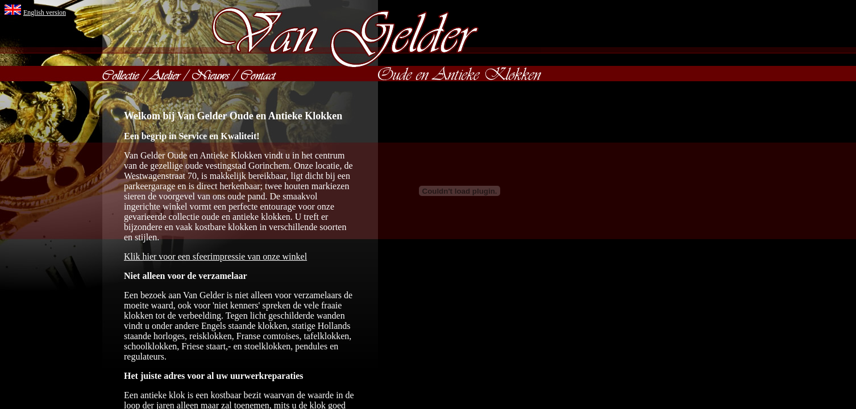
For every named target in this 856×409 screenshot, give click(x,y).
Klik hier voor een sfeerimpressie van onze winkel (215, 256)
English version (44, 12)
